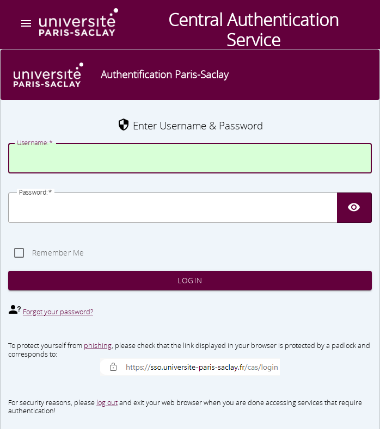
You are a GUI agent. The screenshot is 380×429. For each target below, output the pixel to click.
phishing (98, 345)
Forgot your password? (58, 311)
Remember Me (58, 253)
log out (107, 402)
